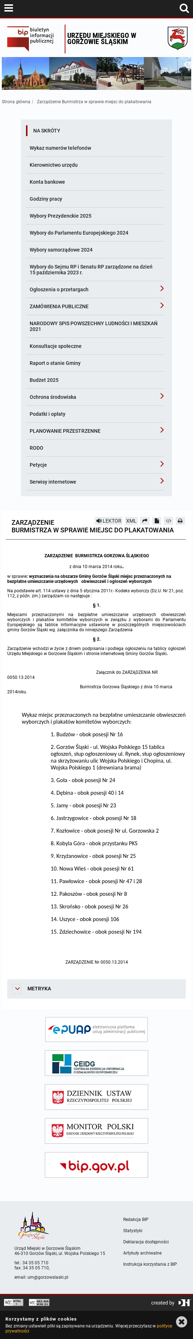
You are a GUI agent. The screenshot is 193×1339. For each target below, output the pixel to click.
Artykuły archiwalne (142, 1253)
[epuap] (96, 1029)
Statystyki (132, 1230)
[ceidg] (96, 1063)
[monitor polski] (96, 1131)
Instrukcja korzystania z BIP (150, 1264)
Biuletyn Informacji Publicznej (34, 39)
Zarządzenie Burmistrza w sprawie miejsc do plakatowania (94, 101)
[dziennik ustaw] (96, 1097)
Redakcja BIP (136, 1219)
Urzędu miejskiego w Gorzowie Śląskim (101, 38)
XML (131, 521)
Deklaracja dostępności (146, 1241)
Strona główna (16, 101)
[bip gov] (96, 1165)
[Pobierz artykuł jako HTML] (168, 521)
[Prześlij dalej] (145, 521)
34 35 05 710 (35, 1262)
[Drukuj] (180, 521)
